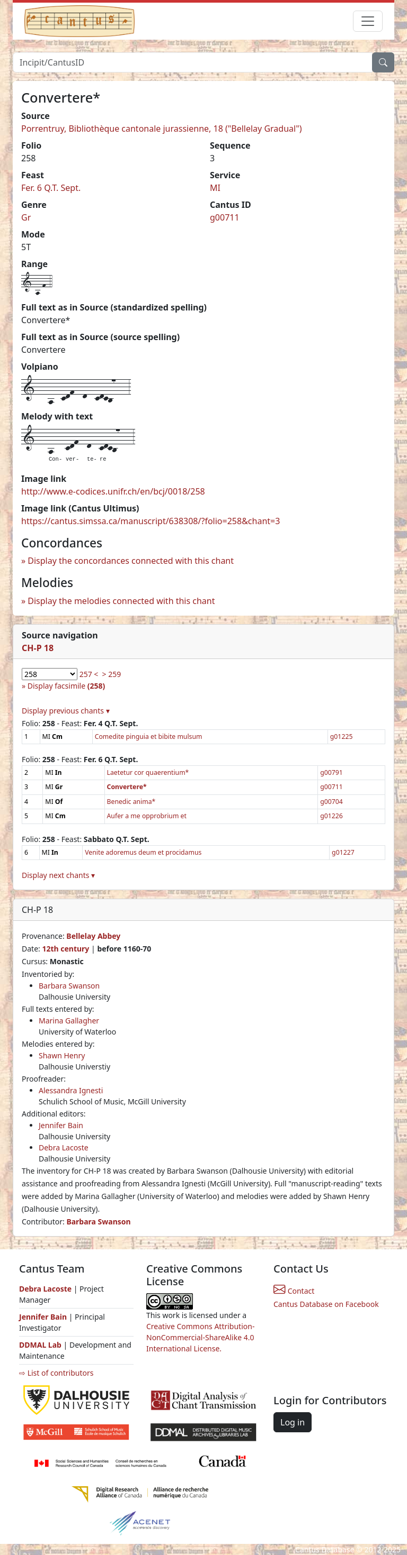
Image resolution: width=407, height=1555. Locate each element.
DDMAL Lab (40, 1345)
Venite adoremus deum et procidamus (143, 852)
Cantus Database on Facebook (326, 1304)
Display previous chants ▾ (66, 711)
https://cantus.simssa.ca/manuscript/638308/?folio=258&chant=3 (150, 521)
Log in (292, 1422)
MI (215, 188)
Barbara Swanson (69, 986)
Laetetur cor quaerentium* (148, 772)
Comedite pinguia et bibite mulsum (148, 736)
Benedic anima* (131, 801)
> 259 (111, 674)
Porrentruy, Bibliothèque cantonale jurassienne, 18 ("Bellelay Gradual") (161, 128)
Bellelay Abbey (93, 936)
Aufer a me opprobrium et (147, 815)
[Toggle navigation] (368, 21)
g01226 (331, 815)
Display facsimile (66, 686)
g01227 (343, 852)
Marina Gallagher (69, 1021)
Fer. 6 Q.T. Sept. (51, 188)
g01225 (341, 736)
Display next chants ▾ (58, 875)
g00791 (331, 772)
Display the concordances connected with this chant (131, 560)
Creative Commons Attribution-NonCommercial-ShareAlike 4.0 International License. (200, 1337)
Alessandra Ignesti (71, 1090)
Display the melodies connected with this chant (121, 601)
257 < (89, 674)
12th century (65, 949)
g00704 (331, 801)
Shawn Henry (62, 1055)
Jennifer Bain (61, 1125)
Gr (26, 217)
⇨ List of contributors (56, 1373)
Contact (293, 1291)
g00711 (225, 217)
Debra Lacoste (64, 1147)
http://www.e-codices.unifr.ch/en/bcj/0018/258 (113, 491)
